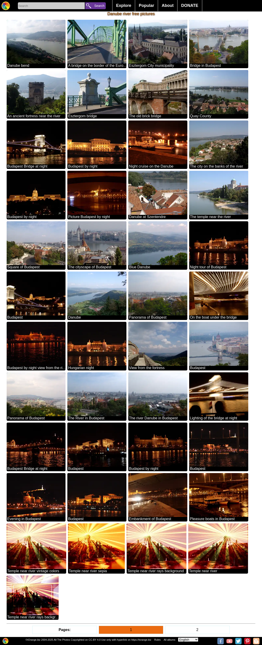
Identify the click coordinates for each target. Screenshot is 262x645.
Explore (123, 5)
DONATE (189, 5)
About (168, 5)
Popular (146, 5)
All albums (169, 639)
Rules (157, 639)
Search (99, 6)
